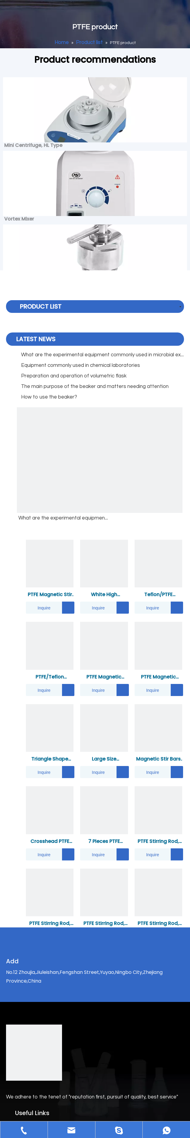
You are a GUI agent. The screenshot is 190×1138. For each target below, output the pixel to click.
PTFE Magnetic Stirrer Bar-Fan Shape (104, 677)
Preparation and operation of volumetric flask (73, 376)
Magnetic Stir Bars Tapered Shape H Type (158, 759)
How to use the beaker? (49, 397)
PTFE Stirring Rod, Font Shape (158, 841)
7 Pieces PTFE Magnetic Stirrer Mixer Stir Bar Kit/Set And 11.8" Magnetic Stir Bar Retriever (104, 841)
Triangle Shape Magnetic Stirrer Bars (49, 759)
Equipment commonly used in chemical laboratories (80, 365)
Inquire (38, 608)
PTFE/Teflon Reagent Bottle (49, 677)
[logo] (34, 1053)
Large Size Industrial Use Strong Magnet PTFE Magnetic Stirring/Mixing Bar (104, 759)
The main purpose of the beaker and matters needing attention (95, 386)
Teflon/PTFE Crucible (158, 595)
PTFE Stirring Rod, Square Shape (49, 923)
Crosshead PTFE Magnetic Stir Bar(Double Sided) (49, 841)
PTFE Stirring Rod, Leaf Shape (158, 923)
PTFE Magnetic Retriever (158, 677)
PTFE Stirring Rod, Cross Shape (104, 923)
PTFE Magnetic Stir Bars (50, 595)
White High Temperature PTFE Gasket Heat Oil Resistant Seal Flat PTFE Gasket (103, 595)
